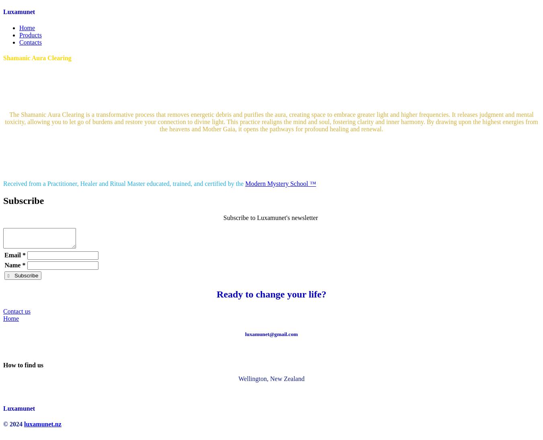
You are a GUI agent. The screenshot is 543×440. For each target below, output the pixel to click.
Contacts (30, 42)
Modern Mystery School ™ (280, 183)
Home (27, 27)
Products (30, 35)
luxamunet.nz (42, 427)
